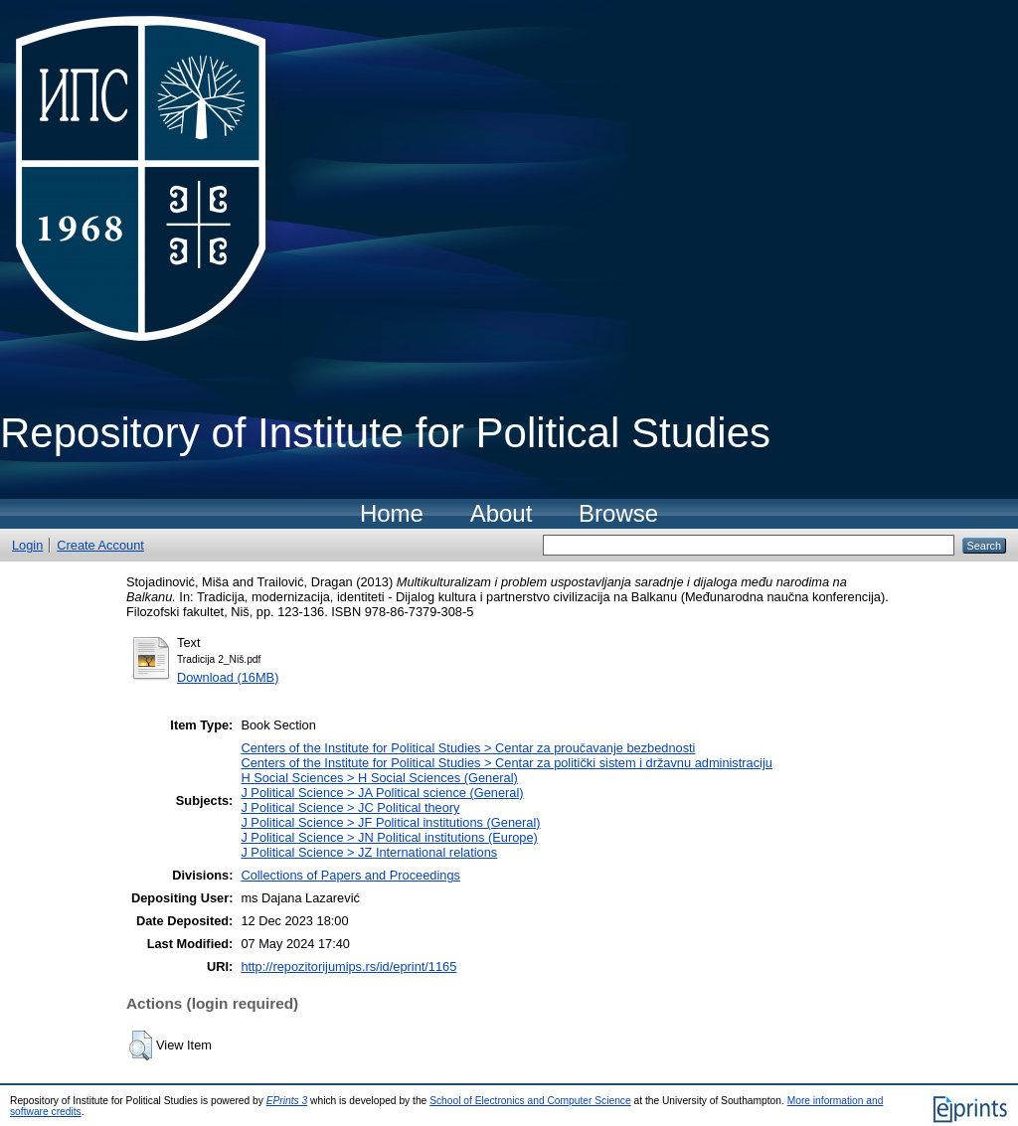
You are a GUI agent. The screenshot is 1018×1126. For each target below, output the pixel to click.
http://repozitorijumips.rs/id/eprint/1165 (348, 966)
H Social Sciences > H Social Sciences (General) (379, 777)
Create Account (100, 545)
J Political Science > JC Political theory (350, 807)
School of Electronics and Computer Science (530, 1100)
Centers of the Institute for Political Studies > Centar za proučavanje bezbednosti (468, 747)
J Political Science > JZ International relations (369, 852)
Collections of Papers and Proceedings (350, 875)
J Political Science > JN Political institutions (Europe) (389, 837)
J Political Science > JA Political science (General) (382, 792)
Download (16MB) (227, 677)
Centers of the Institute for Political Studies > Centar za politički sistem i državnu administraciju (506, 762)
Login (27, 545)
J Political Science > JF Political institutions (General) (390, 822)
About (501, 513)
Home (392, 513)
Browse (618, 513)
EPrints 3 (287, 1100)
